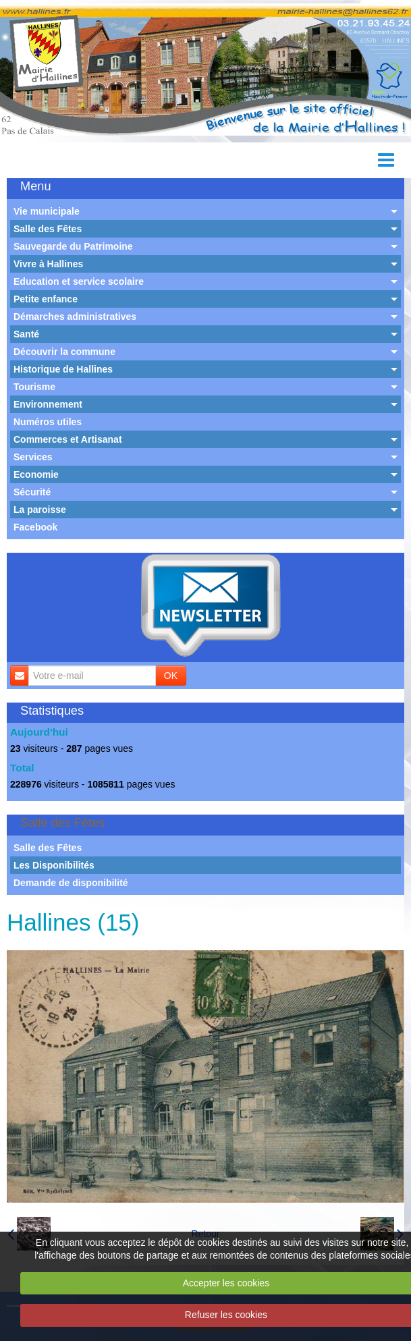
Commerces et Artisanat (67, 439)
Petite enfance (45, 299)
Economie (36, 474)
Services (33, 456)
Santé (26, 334)
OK (170, 675)
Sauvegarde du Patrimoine (73, 246)
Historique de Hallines (63, 369)
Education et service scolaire (78, 281)
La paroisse (39, 509)
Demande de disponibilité (70, 882)
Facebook (35, 527)
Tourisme (34, 386)
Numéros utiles (47, 421)
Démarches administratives (74, 316)
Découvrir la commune (64, 351)
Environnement (47, 404)
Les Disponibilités (53, 865)
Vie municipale (46, 211)
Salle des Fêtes (47, 228)
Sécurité (32, 492)
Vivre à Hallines (48, 263)
